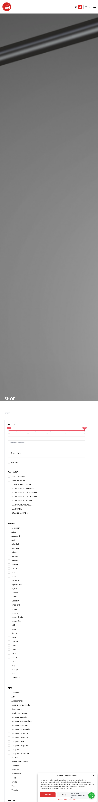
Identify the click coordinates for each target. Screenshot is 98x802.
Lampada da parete (19, 725)
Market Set (16, 621)
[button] (93, 784)
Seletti (14, 657)
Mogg (13, 629)
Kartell (14, 597)
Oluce (13, 637)
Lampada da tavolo (19, 737)
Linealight (15, 605)
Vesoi (13, 673)
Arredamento (17, 701)
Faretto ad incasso (19, 713)
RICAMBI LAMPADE (19, 513)
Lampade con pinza (19, 745)
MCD (13, 625)
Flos (13, 572)
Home (7, 413)
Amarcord (15, 536)
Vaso (13, 786)
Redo (13, 649)
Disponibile (16, 453)
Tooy (13, 665)
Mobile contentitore (19, 761)
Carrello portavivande (20, 705)
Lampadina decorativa (20, 753)
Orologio (15, 765)
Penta (13, 645)
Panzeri (14, 641)
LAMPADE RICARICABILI (21, 505)
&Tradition (15, 528)
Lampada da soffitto (19, 733)
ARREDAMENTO (18, 480)
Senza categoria (18, 476)
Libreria (14, 757)
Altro (13, 697)
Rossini (14, 653)
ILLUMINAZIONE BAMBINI (22, 488)
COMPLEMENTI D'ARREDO (22, 484)
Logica (14, 609)
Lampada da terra (19, 741)
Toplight (14, 669)
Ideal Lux (15, 580)
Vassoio (14, 790)
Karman (14, 592)
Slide (13, 661)
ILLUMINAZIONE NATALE (21, 501)
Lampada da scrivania (20, 729)
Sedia (13, 778)
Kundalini (15, 601)
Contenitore (16, 709)
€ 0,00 (87, 7)
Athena (14, 552)
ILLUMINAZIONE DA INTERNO (24, 496)
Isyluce (14, 588)
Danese (14, 556)
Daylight (15, 560)
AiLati (13, 532)
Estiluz (14, 568)
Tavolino (14, 782)
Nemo (14, 633)
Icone (13, 576)
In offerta (15, 462)
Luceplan (15, 613)
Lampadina (16, 749)
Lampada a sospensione (21, 721)
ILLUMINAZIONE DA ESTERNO (24, 492)
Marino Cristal (17, 617)
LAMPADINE (16, 509)
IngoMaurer (16, 584)
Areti (13, 540)
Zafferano (15, 678)
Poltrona (15, 769)
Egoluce (14, 564)
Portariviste (16, 774)
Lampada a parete (19, 717)
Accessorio (15, 692)
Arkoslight (15, 544)
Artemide (15, 548)
